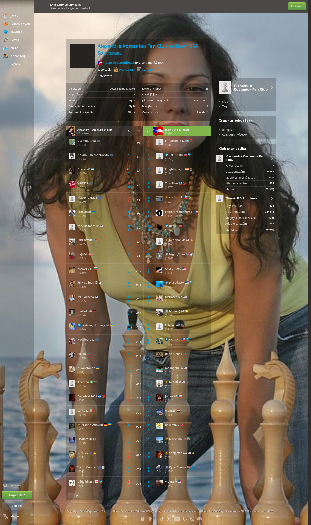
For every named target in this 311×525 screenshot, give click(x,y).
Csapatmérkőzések (234, 134)
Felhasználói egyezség (148, 511)
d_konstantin (86, 368)
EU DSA (245, 511)
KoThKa (82, 453)
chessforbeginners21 (179, 211)
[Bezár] (37, 6)
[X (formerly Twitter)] (169, 518)
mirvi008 (175, 382)
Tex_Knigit (176, 154)
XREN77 (82, 183)
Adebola (83, 382)
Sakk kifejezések (89, 511)
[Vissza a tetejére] (73, 495)
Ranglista (228, 130)
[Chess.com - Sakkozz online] (17, 7)
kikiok (81, 353)
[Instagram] (192, 518)
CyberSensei (177, 467)
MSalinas (88, 282)
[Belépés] (17, 506)
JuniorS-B (171, 396)
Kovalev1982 (86, 339)
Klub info (228, 101)
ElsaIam (82, 439)
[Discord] (199, 518)
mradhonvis (177, 240)
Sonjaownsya (178, 453)
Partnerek (232, 511)
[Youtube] (177, 519)
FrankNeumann (92, 424)
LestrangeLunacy (93, 325)
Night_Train (177, 254)
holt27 (173, 225)
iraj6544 (82, 254)
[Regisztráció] (17, 495)
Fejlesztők (127, 511)
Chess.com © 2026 (262, 511)
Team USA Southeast (119, 62)
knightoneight (175, 169)
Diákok (106, 511)
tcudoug (174, 311)
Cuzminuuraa (86, 140)
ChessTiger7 (173, 268)
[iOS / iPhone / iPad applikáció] (142, 518)
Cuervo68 (83, 169)
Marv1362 (175, 438)
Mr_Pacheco (85, 297)
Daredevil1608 (87, 396)
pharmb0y (172, 424)
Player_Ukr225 (87, 197)
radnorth (175, 339)
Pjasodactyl (177, 282)
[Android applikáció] (149, 518)
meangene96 (174, 368)
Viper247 (171, 481)
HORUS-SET (124, 69)
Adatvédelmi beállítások (196, 511)
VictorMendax (87, 467)
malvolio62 (84, 311)
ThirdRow (171, 183)
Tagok (226, 106)
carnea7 (83, 410)
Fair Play (218, 511)
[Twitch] (185, 518)
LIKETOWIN (85, 240)
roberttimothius (88, 226)
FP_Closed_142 (174, 140)
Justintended (173, 297)
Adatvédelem (172, 511)
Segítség (72, 511)
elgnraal (170, 410)
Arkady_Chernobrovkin (93, 155)
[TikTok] (162, 518)
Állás (115, 511)
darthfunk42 (173, 353)
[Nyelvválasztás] (17, 516)
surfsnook (146, 69)
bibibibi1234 (85, 481)
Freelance (84, 211)
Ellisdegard (172, 325)
